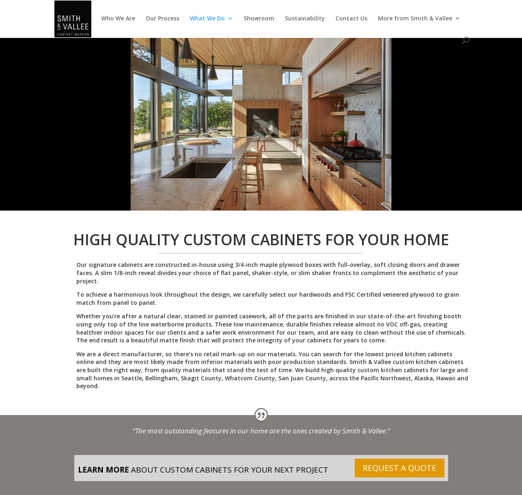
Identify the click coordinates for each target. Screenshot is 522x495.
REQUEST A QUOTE (399, 467)
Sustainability (305, 19)
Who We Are (118, 19)
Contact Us (351, 19)
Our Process (162, 19)
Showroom (259, 19)
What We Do (207, 19)
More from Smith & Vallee (415, 19)
